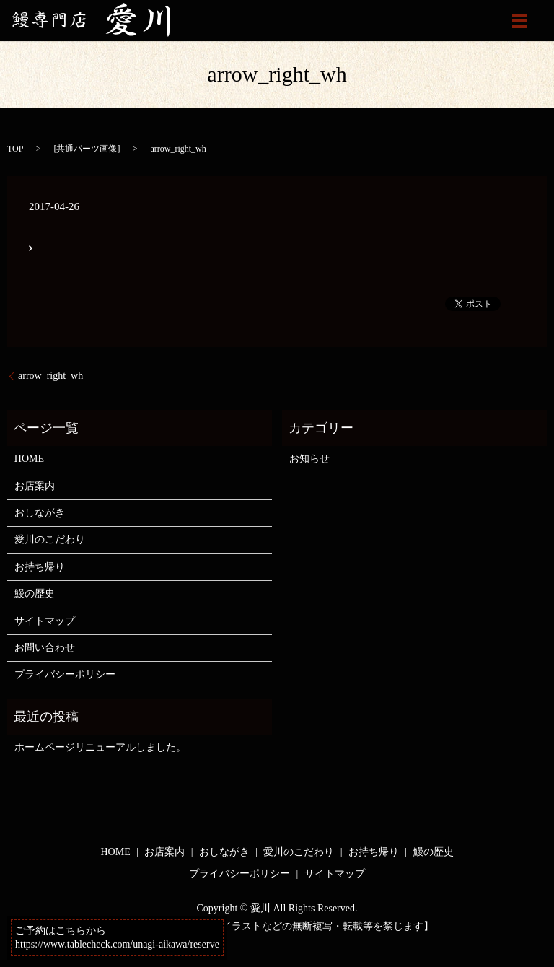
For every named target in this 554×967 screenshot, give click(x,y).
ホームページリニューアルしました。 (100, 747)
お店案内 (34, 486)
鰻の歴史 (34, 593)
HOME (29, 458)
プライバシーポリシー (64, 674)
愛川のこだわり (49, 539)
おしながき (39, 512)
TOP (15, 149)
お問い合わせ (44, 647)
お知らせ (309, 458)
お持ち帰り (39, 566)
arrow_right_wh (50, 375)
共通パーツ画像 (86, 149)
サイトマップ (44, 621)
